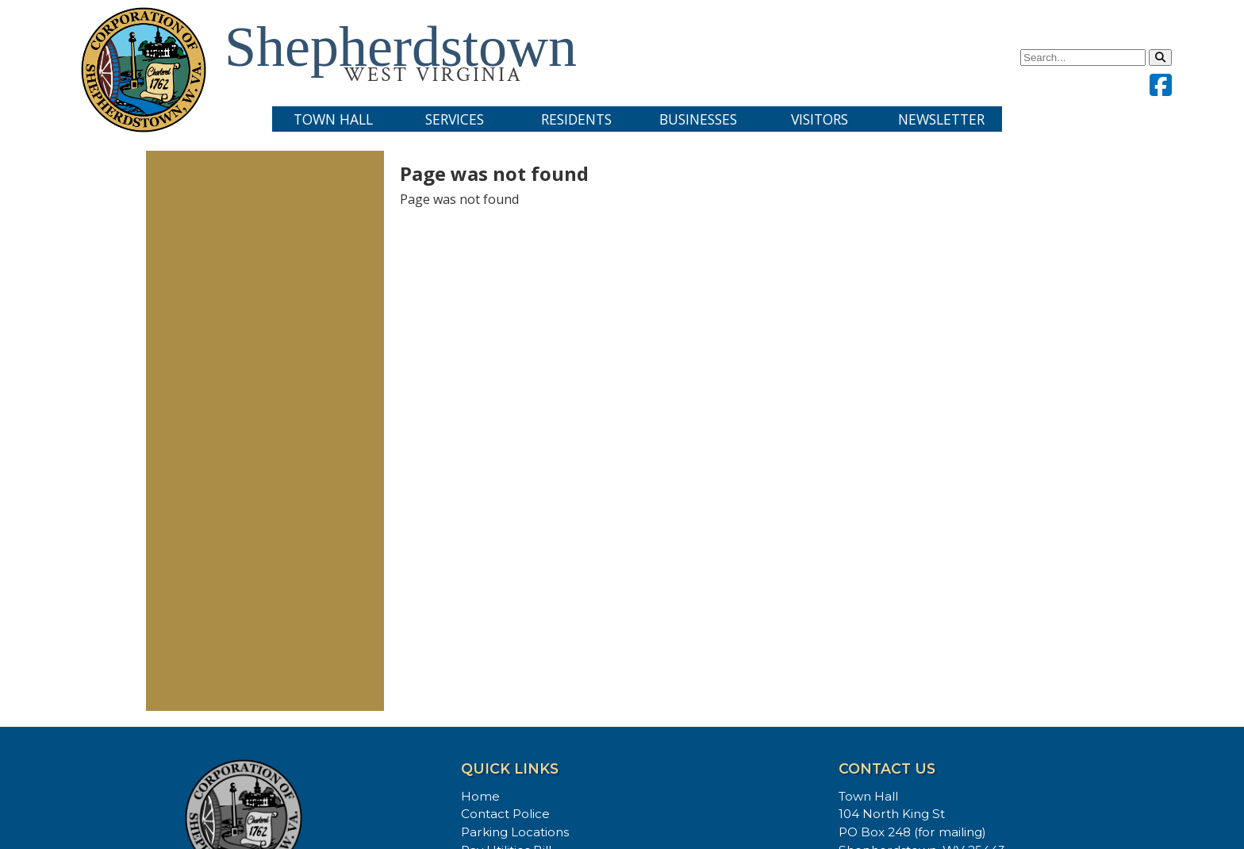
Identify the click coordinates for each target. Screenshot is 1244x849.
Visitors (819, 119)
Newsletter (941, 119)
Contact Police (505, 813)
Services (454, 119)
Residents (576, 119)
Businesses (698, 119)
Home (480, 796)
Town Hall (333, 119)
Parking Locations (515, 831)
